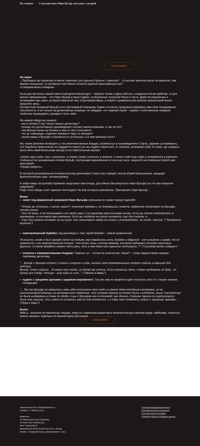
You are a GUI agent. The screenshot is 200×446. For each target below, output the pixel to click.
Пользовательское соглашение (155, 410)
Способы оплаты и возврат (153, 413)
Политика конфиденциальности (155, 407)
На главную (26, 3)
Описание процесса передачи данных (158, 416)
